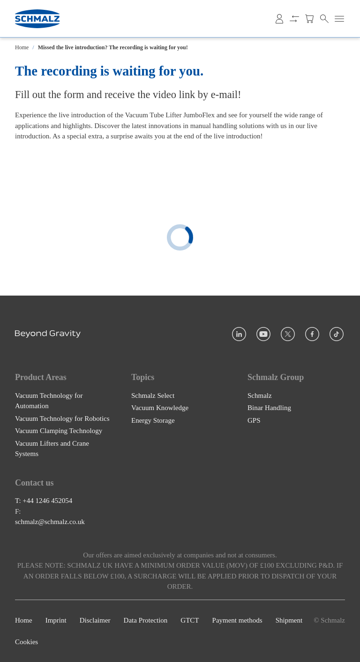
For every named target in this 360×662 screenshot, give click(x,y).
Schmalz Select (152, 395)
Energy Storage (153, 420)
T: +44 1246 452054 (43, 500)
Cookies (26, 642)
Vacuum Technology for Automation (48, 400)
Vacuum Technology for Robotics (62, 418)
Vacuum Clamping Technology (58, 430)
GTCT (189, 620)
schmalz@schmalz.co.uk (50, 521)
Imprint (56, 620)
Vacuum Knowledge (159, 407)
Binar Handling (269, 407)
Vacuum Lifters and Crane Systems (52, 448)
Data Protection (146, 620)
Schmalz (260, 395)
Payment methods (237, 620)
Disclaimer (95, 620)
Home (22, 47)
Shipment (289, 620)
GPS (254, 420)
